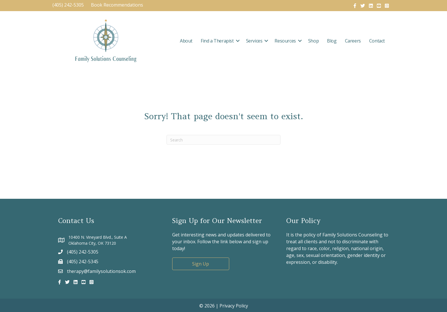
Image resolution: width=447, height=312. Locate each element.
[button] (238, 41)
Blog (331, 41)
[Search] (223, 140)
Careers (353, 41)
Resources (285, 41)
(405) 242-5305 (68, 5)
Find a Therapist (217, 41)
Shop (313, 41)
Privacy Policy (234, 306)
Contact (377, 41)
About (186, 41)
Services (254, 41)
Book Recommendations (117, 5)
